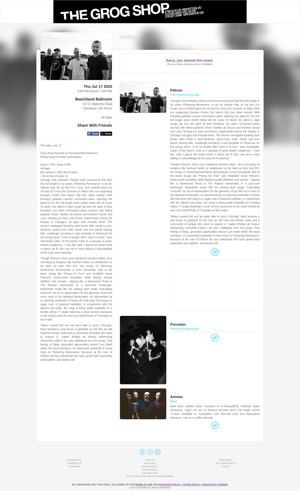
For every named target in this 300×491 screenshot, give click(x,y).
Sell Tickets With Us (226, 463)
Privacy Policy (150, 469)
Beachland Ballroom (93, 99)
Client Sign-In (226, 460)
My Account (150, 463)
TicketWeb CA (74, 460)
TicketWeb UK (74, 463)
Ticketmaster (74, 466)
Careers (226, 466)
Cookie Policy (191, 484)
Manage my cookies (215, 484)
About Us (150, 460)
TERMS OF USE (144, 484)
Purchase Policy (150, 473)
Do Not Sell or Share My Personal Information (150, 476)
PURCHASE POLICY (169, 484)
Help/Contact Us (150, 466)
